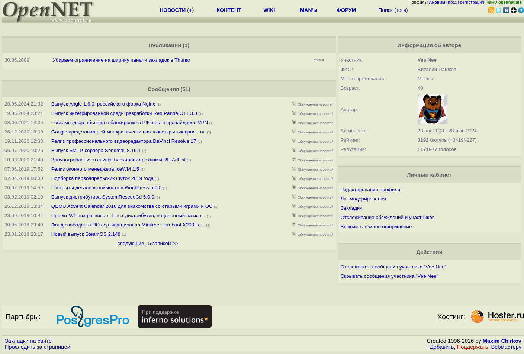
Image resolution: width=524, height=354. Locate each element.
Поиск (385, 10)
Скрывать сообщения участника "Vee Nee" (389, 276)
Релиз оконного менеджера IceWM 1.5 (95, 169)
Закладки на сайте (28, 341)
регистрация (472, 2)
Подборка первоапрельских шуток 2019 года (102, 178)
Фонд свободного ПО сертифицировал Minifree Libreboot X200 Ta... (128, 225)
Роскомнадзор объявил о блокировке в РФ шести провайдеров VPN (129, 122)
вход (452, 2)
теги (401, 10)
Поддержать (472, 347)
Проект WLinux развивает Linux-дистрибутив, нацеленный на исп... (128, 215)
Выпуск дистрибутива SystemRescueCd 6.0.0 (102, 197)
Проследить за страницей (37, 347)
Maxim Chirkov (502, 341)
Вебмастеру (506, 347)
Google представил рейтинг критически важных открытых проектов (128, 132)
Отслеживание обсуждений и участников (388, 217)
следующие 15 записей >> (148, 243)
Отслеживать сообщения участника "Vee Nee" (394, 267)
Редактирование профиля (371, 189)
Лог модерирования (363, 199)
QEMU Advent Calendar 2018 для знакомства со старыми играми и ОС (132, 206)
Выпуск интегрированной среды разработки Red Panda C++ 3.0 (124, 113)
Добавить (442, 347)
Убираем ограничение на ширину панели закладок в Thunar (121, 60)
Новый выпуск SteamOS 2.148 (85, 234)
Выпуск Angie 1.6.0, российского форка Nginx (104, 104)
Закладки (351, 208)
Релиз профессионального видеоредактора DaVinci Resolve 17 (123, 141)
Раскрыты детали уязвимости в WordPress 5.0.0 (106, 187)
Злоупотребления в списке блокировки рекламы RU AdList (118, 159)
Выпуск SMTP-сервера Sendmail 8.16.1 (96, 150)
